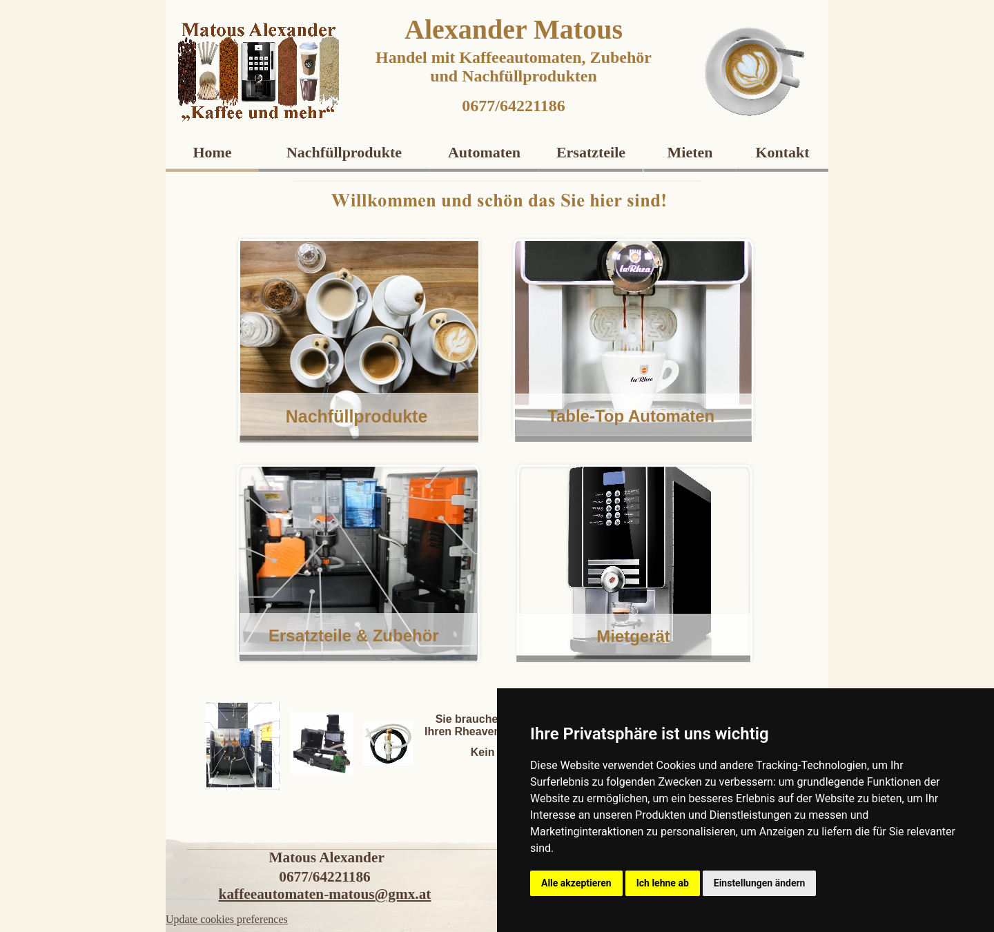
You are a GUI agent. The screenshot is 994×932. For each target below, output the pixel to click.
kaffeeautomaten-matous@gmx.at (325, 894)
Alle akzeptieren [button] (576, 883)
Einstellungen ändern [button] (760, 883)
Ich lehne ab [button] (662, 883)
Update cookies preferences (227, 919)
